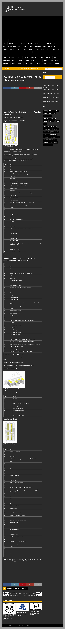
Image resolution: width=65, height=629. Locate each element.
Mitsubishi (48, 54)
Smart (56, 60)
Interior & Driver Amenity (50, 126)
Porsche (48, 57)
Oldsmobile (12, 57)
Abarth (4, 38)
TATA (26, 63)
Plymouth (33, 57)
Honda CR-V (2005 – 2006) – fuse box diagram (35, 613)
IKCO (18, 49)
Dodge (36, 43)
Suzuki (19, 63)
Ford (4, 46)
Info (45, 124)
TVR (50, 63)
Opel (19, 57)
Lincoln (56, 52)
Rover (20, 60)
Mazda (14, 54)
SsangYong (5, 63)
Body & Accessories (53, 110)
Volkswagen (57, 63)
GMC (44, 46)
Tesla (31, 63)
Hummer (5, 49)
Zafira (22, 84)
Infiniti (24, 49)
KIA (3, 52)
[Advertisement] (32, 26)
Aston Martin (44, 38)
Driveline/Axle (47, 116)
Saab (27, 60)
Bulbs (50, 113)
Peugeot (26, 57)
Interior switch (48, 129)
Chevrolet (39, 40)
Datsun (30, 43)
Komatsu (9, 52)
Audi (52, 38)
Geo (31, 46)
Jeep (59, 49)
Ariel (36, 38)
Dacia (4, 43)
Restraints (46, 131)
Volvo (44, 63)
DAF (17, 43)
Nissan (4, 57)
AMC (31, 38)
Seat (45, 60)
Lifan (49, 52)
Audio (45, 110)
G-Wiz (19, 46)
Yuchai (20, 66)
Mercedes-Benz (23, 54)
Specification (54, 131)
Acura (10, 38)
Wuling (13, 66)
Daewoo (11, 43)
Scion (39, 60)
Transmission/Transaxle (50, 139)
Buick (11, 40)
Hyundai (12, 49)
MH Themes (28, 625)
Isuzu (30, 49)
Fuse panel (24, 588)
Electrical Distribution (13, 588)
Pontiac (41, 57)
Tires (58, 137)
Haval (49, 46)
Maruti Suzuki (6, 54)
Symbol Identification (49, 137)
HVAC (58, 121)
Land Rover (36, 52)
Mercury (32, 54)
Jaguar (42, 49)
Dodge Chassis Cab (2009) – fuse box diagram (8, 618)
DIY (55, 113)
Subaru (13, 63)
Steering (46, 134)
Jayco (48, 49)
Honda (55, 46)
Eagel (42, 43)
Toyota (38, 63)
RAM (55, 57)
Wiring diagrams (48, 145)
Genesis (25, 46)
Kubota (17, 52)
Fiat (55, 43)
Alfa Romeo (24, 38)
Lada (23, 52)
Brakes (45, 113)
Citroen (55, 40)
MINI (43, 54)
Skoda (50, 60)
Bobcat (4, 40)
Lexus (43, 52)
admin (15, 84)
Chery (32, 40)
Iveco (36, 49)
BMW (57, 38)
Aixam (17, 38)
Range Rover (6, 60)
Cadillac (17, 40)
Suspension (53, 134)
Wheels (55, 142)
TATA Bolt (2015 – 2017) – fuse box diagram (21, 614)
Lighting (56, 129)
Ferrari (49, 43)
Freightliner (11, 46)
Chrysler (47, 40)
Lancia (28, 52)
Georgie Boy (38, 46)
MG (38, 54)
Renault (14, 60)
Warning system (48, 142)
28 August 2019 (8, 84)
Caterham (25, 40)
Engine (45, 121)
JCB (54, 49)
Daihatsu (23, 43)
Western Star (6, 66)
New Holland (57, 54)
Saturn (33, 60)
